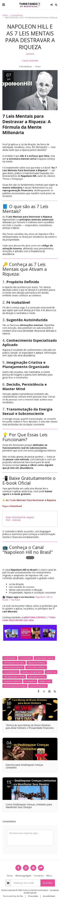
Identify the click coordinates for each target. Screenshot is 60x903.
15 (9, 783)
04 (9, 744)
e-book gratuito (11, 672)
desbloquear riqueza (44, 658)
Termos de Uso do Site (13, 896)
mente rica (51, 672)
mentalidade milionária (14, 662)
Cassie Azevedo (30, 60)
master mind (45, 681)
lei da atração (10, 658)
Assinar (47, 882)
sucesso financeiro (38, 686)
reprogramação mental (14, 676)
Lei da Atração (17, 15)
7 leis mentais (25, 658)
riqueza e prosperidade (32, 672)
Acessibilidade (49, 896)
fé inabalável (30, 681)
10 (9, 704)
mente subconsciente (13, 667)
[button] (3, 4)
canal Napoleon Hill (36, 676)
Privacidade (33, 896)
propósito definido (12, 681)
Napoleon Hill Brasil (36, 662)
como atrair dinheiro (36, 667)
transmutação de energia (15, 686)
